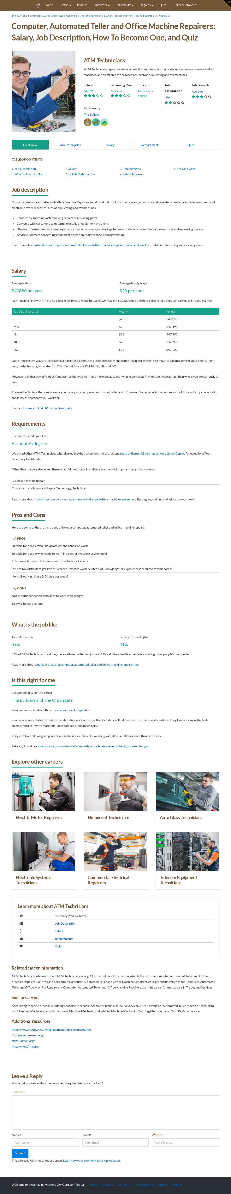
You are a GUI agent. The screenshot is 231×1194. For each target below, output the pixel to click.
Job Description (70, 145)
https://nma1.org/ (23, 1041)
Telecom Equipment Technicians (178, 880)
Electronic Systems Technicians (33, 880)
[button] (227, 3)
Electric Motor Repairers (39, 817)
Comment (18, 1092)
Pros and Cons (186, 168)
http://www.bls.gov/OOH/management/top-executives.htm (51, 1029)
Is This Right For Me (81, 174)
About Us (107, 1184)
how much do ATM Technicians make (47, 408)
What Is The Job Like (28, 174)
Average (197, 91)
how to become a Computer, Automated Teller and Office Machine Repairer (83, 499)
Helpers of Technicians (109, 817)
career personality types (69, 710)
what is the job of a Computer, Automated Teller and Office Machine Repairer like (87, 664)
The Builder (91, 114)
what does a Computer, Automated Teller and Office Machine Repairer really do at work (91, 245)
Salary (110, 145)
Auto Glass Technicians (181, 817)
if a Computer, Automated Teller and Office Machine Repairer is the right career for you (93, 746)
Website (157, 1135)
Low (167, 97)
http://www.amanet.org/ (28, 1035)
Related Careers (133, 174)
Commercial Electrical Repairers (108, 880)
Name (16, 1135)
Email (86, 1135)
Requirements (150, 145)
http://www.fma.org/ (25, 1046)
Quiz (190, 145)
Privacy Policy (144, 1184)
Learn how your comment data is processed (91, 1160)
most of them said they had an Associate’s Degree (152, 453)
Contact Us (124, 1184)
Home (93, 1184)
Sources (163, 1184)
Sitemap (177, 1184)
